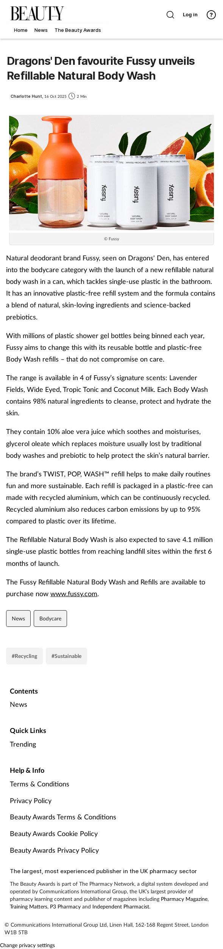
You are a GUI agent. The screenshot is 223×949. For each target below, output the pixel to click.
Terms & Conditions (39, 784)
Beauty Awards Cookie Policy (54, 833)
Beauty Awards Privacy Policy (54, 850)
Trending (23, 744)
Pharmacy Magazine (184, 899)
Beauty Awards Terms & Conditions (63, 817)
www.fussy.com (73, 593)
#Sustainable (66, 656)
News (18, 618)
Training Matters (28, 906)
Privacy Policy (30, 800)
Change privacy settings (27, 945)
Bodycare (50, 618)
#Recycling (24, 656)
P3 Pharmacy (65, 906)
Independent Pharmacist (120, 906)
